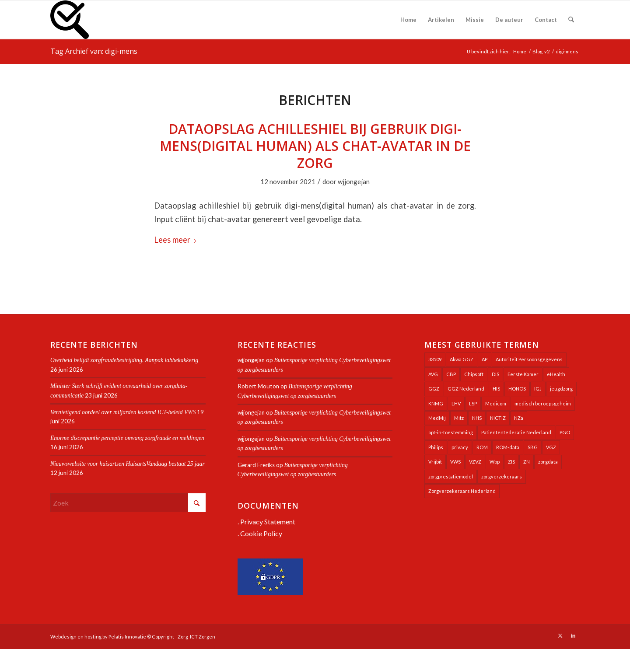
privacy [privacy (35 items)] (460, 447)
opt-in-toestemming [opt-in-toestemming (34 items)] (450, 432)
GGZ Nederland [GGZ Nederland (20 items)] (466, 388)
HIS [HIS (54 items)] (496, 388)
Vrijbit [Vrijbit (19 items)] (435, 461)
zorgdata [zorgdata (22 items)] (548, 461)
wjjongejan (354, 181)
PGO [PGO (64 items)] (565, 432)
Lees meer (175, 239)
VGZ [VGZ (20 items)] (551, 447)
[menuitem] (408, 19)
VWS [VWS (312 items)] (455, 461)
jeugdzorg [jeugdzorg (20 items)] (561, 388)
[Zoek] (571, 19)
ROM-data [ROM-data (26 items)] (507, 447)
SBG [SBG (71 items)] (533, 447)
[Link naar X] (560, 635)
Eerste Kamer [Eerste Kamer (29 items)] (523, 374)
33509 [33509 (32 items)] (434, 359)
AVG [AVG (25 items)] (433, 374)
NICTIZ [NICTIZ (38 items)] (498, 418)
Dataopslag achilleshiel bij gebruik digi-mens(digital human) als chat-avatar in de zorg (315, 146)
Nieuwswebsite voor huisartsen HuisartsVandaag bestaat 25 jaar (127, 464)
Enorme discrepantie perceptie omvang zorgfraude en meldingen (127, 438)
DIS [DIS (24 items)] (495, 374)
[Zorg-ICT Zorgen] (69, 19)
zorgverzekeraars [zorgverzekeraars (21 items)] (501, 476)
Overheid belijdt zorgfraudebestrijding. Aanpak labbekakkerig (124, 360)
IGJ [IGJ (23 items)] (538, 388)
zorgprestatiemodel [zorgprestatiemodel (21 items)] (450, 476)
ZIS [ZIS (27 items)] (511, 461)
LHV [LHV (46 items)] (456, 403)
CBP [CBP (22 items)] (451, 374)
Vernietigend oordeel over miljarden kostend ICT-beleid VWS (123, 412)
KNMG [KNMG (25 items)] (435, 403)
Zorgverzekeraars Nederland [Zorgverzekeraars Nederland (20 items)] (462, 491)
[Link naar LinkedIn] (573, 635)
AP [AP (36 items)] (484, 359)
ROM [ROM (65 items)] (482, 447)
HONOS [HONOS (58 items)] (517, 388)
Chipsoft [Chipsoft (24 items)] (473, 374)
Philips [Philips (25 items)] (435, 447)
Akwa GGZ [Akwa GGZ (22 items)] (461, 359)
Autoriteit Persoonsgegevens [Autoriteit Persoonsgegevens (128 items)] (529, 359)
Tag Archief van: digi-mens (93, 51)
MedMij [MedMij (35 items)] (437, 418)
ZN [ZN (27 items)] (526, 461)
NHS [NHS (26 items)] (477, 418)
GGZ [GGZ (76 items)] (433, 388)
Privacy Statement (267, 521)
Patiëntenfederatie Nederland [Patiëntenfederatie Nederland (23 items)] (516, 432)
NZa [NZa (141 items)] (518, 418)
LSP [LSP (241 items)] (473, 403)
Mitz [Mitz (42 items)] (459, 418)
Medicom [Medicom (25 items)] (495, 403)
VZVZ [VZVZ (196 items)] (475, 461)
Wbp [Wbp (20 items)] (495, 461)
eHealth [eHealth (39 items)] (556, 374)
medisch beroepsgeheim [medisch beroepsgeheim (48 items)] (542, 403)
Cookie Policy (261, 533)
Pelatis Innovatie (127, 636)
